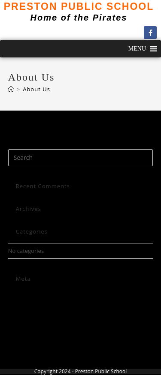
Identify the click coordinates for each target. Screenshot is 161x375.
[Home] (11, 89)
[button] (137, 48)
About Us (36, 89)
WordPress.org (27, 325)
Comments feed (28, 315)
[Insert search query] (80, 157)
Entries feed (23, 305)
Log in (16, 295)
